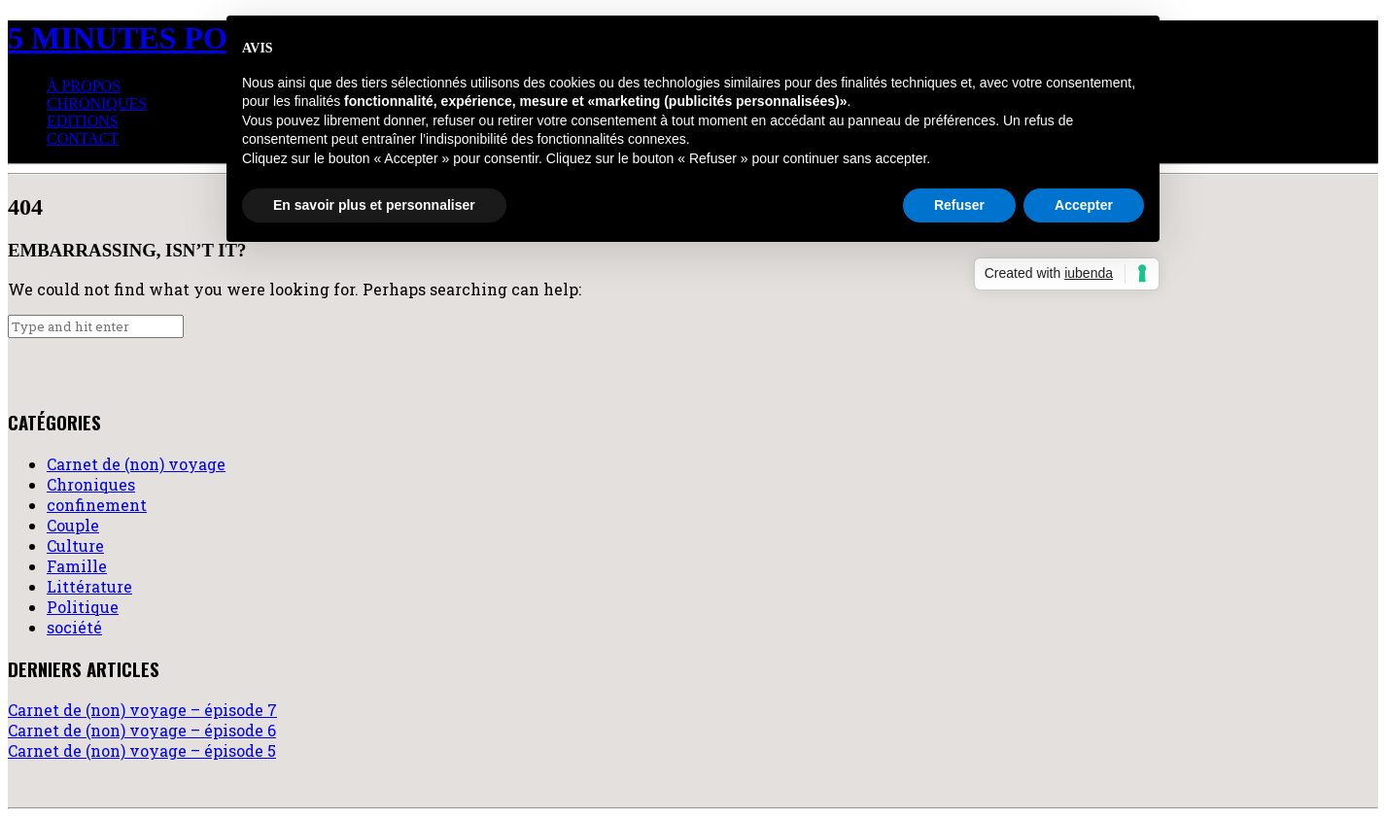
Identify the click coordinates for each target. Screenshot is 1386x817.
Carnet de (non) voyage (136, 464)
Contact (83, 138)
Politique (83, 606)
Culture (75, 545)
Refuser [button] (959, 205)
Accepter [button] (1084, 205)
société (74, 627)
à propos (84, 86)
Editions (83, 121)
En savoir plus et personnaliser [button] (374, 205)
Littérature (89, 586)
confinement (97, 504)
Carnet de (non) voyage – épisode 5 (142, 750)
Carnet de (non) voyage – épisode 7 (142, 709)
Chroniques (97, 103)
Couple (73, 525)
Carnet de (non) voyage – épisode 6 (142, 730)
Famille (77, 566)
